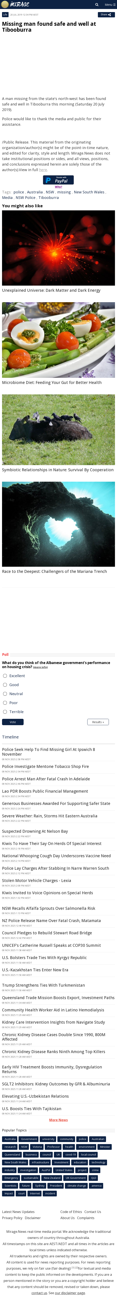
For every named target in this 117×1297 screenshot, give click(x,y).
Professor (53, 1147)
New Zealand (52, 1178)
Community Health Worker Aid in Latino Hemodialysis (53, 1010)
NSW (50, 192)
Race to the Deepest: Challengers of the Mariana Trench (54, 571)
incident (50, 1193)
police (18, 192)
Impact (9, 1193)
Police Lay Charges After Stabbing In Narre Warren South (55, 868)
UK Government (76, 1178)
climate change (77, 1185)
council (47, 1154)
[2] (76, 1267)
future (26, 1185)
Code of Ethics (71, 1211)
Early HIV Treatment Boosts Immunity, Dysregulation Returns (52, 1069)
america (97, 1185)
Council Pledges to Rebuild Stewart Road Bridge (47, 933)
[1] (73, 1267)
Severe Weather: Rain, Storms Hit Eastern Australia (49, 816)
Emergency (11, 1178)
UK (58, 1154)
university (48, 1139)
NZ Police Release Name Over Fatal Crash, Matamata (51, 920)
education (80, 1162)
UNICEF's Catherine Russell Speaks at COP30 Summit (51, 945)
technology (98, 1162)
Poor (13, 702)
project (82, 1170)
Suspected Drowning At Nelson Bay (35, 831)
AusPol (46, 1170)
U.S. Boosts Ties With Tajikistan (31, 1108)
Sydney (40, 1185)
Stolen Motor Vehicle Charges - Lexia (36, 880)
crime (95, 1170)
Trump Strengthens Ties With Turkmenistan (43, 985)
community (66, 1139)
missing (64, 192)
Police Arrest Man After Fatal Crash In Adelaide (46, 779)
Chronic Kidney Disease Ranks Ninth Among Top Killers (53, 1051)
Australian (98, 1139)
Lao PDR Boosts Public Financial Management (45, 791)
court (21, 1193)
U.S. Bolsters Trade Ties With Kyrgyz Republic (44, 957)
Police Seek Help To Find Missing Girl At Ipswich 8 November (48, 752)
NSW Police (25, 197)
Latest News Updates (18, 1211)
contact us (39, 1293)
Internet (35, 1193)
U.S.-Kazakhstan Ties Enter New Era (35, 970)
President (56, 1185)
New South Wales (89, 192)
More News (58, 1120)
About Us (67, 1218)
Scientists (10, 1185)
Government (29, 1139)
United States (64, 1170)
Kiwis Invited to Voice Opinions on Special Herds (47, 892)
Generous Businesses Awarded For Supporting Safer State (56, 803)
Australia (35, 192)
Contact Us (92, 1211)
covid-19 (71, 1154)
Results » (98, 722)
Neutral (16, 693)
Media (7, 197)
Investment (61, 1162)
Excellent (17, 675)
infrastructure (40, 1162)
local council (88, 1154)
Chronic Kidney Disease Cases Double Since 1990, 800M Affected (53, 1037)
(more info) (40, 667)
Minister (105, 1147)
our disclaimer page (70, 1293)
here (43, 169)
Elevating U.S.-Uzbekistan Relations (35, 1096)
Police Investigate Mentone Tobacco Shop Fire (45, 766)
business (31, 1154)
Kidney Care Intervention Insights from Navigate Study (53, 1022)
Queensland (12, 1154)
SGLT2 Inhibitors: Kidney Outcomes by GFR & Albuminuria (56, 1084)
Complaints (85, 1218)
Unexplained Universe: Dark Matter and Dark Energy (51, 290)
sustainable (31, 1178)
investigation (28, 1170)
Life (5, 14)
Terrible (16, 711)
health (69, 1147)
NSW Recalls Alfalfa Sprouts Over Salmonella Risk (48, 908)
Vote (13, 722)
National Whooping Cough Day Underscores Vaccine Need (56, 855)
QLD (93, 1178)
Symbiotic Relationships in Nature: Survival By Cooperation (58, 469)
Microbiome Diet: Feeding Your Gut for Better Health (52, 382)
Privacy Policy (12, 1218)
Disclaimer (33, 1218)
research (10, 1147)
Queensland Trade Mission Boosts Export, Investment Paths (58, 997)
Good (14, 684)
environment (87, 1147)
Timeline (10, 737)
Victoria (37, 1147)
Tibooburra (48, 197)
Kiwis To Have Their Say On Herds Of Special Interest (52, 843)
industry (10, 1170)
